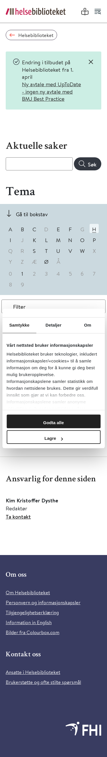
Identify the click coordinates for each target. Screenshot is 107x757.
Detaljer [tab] (54, 325)
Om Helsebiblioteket (28, 592)
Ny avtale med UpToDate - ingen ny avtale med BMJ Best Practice (51, 91)
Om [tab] (87, 325)
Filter (19, 306)
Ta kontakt (18, 516)
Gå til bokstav (32, 214)
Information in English (29, 622)
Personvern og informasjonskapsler (43, 602)
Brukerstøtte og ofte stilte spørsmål (43, 682)
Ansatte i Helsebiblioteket (33, 672)
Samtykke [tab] (19, 325)
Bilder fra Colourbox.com (32, 632)
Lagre (54, 438)
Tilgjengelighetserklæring (32, 612)
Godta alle (53, 422)
